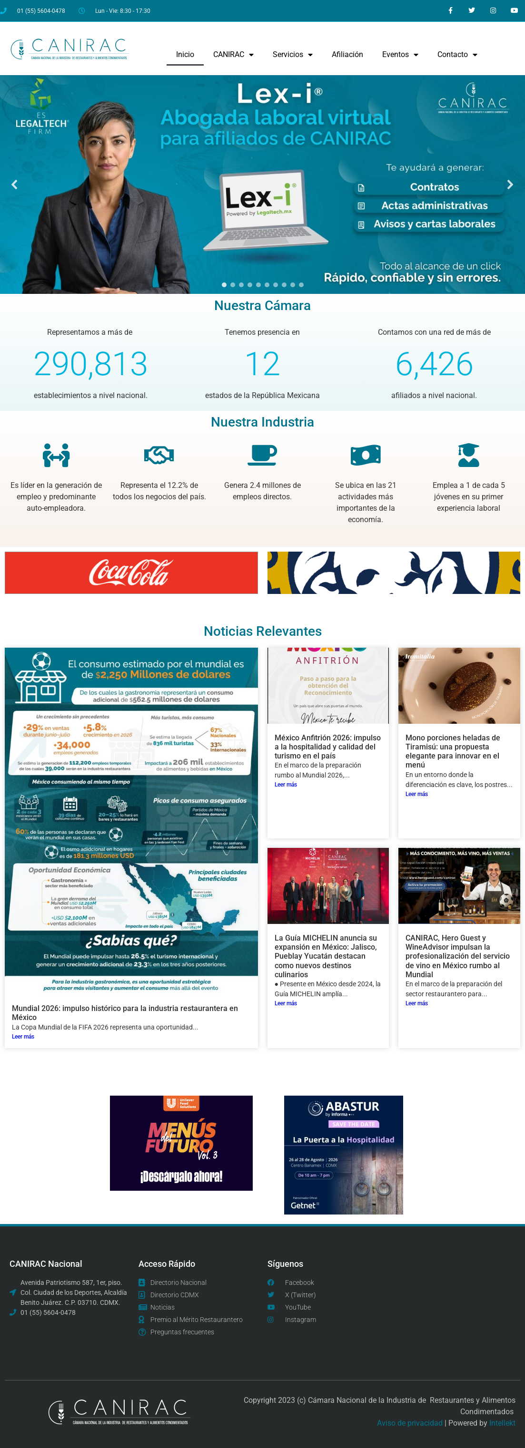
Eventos (400, 54)
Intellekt (502, 1423)
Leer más (23, 1036)
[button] (262, 185)
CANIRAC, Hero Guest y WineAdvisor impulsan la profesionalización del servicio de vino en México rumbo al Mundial (458, 956)
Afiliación (347, 54)
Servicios (293, 54)
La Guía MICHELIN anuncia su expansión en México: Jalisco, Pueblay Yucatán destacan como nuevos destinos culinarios (326, 956)
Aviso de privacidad (410, 1423)
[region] (262, 185)
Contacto (457, 54)
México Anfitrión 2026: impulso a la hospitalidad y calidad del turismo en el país (328, 746)
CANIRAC (233, 54)
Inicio (185, 54)
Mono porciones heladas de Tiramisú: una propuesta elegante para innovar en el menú (453, 751)
